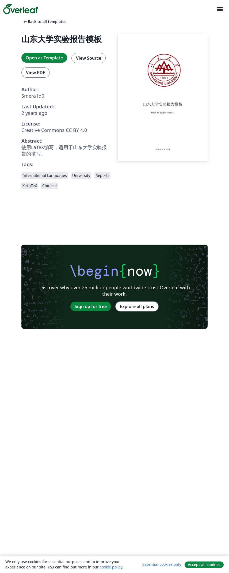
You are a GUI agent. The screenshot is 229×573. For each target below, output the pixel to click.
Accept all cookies (204, 564)
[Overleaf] (20, 9)
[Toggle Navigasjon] (219, 9)
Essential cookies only (161, 564)
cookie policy (111, 567)
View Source (88, 58)
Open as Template (44, 58)
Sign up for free (91, 306)
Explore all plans (137, 306)
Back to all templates (44, 21)
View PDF (35, 72)
